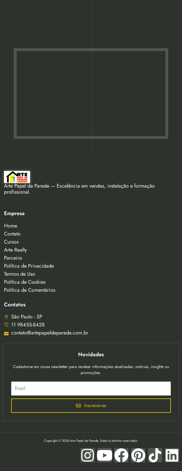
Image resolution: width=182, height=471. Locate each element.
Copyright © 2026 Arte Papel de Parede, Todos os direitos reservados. (91, 440)
